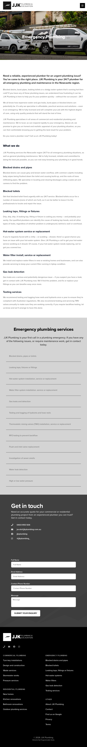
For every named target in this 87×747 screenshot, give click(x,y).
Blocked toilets (52, 665)
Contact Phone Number (20, 583)
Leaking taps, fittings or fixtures (59, 670)
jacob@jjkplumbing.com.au (29, 529)
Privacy (49, 719)
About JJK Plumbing (55, 704)
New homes (8, 694)
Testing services (53, 690)
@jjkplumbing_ (23, 538)
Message (14, 595)
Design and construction (14, 665)
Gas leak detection (54, 685)
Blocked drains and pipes (57, 660)
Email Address (17, 572)
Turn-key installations (12, 660)
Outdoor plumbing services (15, 709)
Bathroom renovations (13, 704)
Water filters (51, 680)
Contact (49, 709)
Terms (48, 724)
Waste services (9, 670)
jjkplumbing (22, 533)
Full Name (15, 560)
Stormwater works (11, 675)
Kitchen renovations (12, 699)
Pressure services (10, 680)
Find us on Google (54, 714)
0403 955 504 (23, 524)
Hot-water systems (54, 675)
